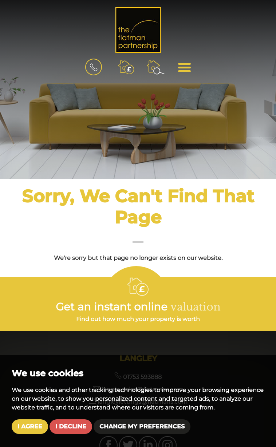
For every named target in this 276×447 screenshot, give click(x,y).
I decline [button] (70, 426)
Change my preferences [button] (142, 426)
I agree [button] (29, 426)
